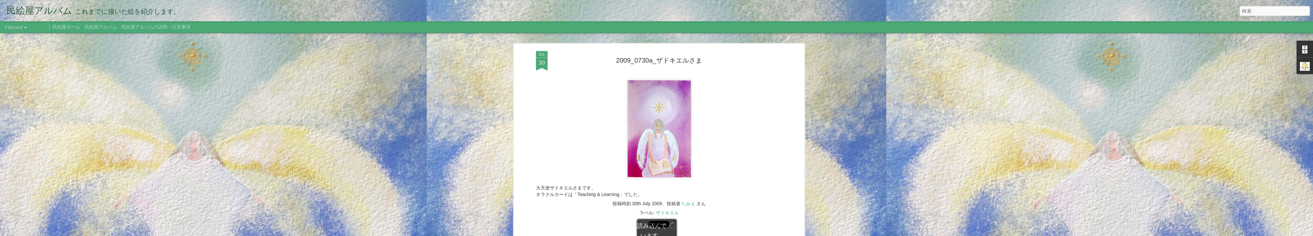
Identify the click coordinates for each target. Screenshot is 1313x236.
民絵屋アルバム (101, 27)
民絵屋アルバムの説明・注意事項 (155, 27)
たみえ (688, 203)
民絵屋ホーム (66, 27)
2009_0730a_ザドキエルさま (659, 60)
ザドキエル (667, 212)
